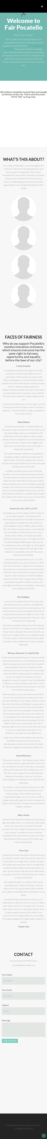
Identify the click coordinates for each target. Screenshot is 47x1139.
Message (6, 1020)
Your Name (7, 974)
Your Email (7, 990)
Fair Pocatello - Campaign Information (23, 14)
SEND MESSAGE (9, 1041)
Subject (5, 1005)
